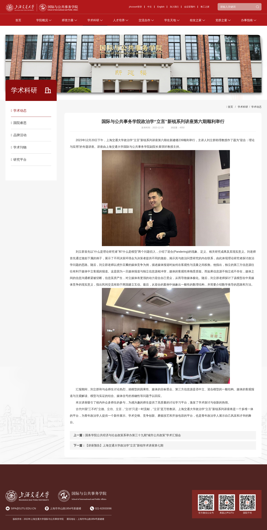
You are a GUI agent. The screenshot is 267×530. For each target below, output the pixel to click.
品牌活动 (19, 135)
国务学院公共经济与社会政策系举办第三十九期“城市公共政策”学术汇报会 (133, 435)
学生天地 (170, 21)
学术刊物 (19, 147)
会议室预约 (189, 8)
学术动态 (19, 110)
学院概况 (42, 21)
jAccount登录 (135, 8)
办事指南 (247, 21)
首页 (18, 21)
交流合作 (144, 21)
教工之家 (205, 8)
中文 (149, 8)
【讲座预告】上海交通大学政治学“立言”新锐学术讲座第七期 (124, 445)
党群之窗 (221, 21)
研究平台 (19, 159)
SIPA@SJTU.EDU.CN (23, 508)
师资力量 (68, 21)
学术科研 (93, 21)
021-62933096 (103, 508)
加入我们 (174, 8)
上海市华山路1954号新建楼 (65, 508)
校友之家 (196, 21)
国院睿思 (19, 123)
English (160, 8)
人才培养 (119, 21)
